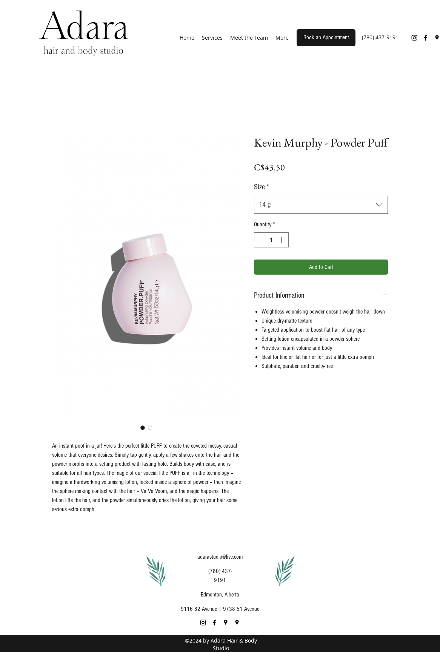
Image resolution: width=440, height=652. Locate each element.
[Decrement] (260, 240)
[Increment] (282, 240)
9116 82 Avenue (199, 609)
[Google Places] (225, 622)
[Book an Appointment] (326, 37)
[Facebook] (425, 38)
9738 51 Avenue (241, 609)
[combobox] (321, 205)
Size (261, 187)
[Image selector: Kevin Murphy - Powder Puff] (142, 427)
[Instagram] (414, 38)
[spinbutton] (271, 240)
